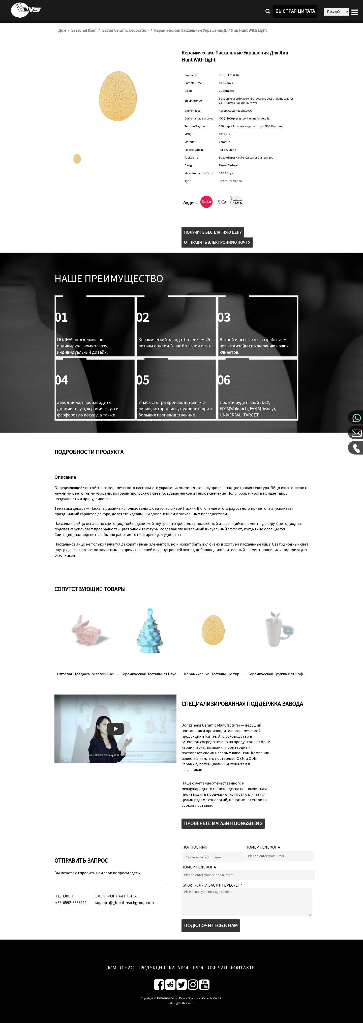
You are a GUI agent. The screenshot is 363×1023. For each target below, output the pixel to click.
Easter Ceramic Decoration (125, 30)
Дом (62, 30)
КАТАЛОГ (179, 967)
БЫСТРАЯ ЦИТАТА (295, 11)
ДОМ (111, 967)
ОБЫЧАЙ (217, 967)
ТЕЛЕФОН (64, 896)
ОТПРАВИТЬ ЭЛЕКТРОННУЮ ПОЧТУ (217, 242)
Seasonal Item (83, 30)
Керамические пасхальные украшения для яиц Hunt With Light (210, 30)
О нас (127, 967)
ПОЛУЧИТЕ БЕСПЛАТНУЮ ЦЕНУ (212, 232)
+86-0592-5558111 (71, 903)
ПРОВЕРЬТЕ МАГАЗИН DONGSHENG (223, 823)
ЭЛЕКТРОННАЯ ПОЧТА (116, 896)
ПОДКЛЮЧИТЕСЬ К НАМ (211, 925)
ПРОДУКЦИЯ (151, 967)
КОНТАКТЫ (243, 967)
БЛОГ (198, 967)
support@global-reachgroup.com (124, 903)
